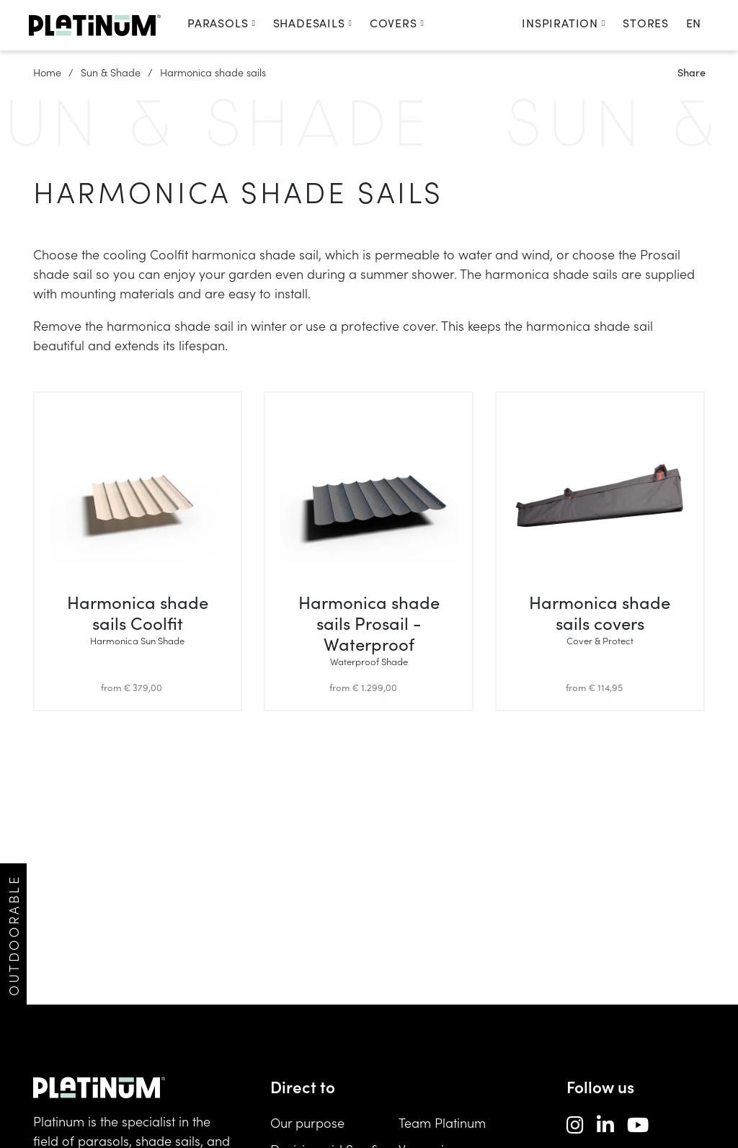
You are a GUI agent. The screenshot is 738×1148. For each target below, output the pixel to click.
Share (691, 72)
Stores (646, 22)
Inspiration (563, 22)
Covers (397, 22)
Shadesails (312, 22)
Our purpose (307, 1122)
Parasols (221, 22)
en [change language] (693, 22)
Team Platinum (442, 1122)
